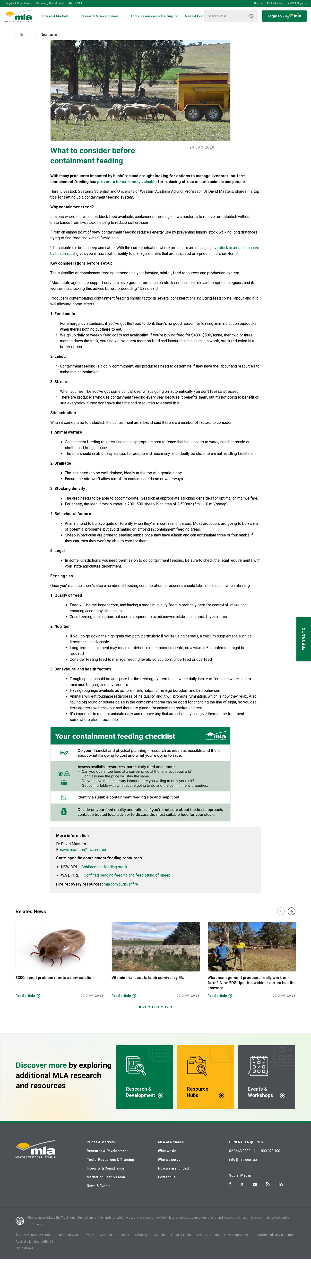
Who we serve (169, 1163)
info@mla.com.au (243, 1163)
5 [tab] (157, 1011)
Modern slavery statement (276, 1238)
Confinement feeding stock (104, 871)
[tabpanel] (60, 964)
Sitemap (216, 1238)
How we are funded (173, 1172)
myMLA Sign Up (297, 3)
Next (291, 915)
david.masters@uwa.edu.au (83, 853)
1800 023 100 (269, 1155)
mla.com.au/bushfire (121, 888)
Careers (159, 1238)
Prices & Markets (101, 1146)
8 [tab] (171, 1011)
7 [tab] (166, 1011)
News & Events (99, 1190)
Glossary (141, 1238)
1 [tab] (140, 1011)
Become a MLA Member (269, 3)
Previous (281, 915)
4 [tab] (153, 1011)
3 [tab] (149, 1011)
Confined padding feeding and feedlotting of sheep (127, 879)
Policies (123, 1238)
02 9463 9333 (240, 1155)
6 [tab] (162, 1011)
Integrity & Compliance (18, 3)
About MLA (75, 3)
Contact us (167, 1181)
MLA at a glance (171, 1146)
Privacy (89, 1238)
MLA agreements (240, 1238)
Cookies (106, 1238)
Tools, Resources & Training (110, 1163)
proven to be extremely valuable (127, 185)
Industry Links (181, 1238)
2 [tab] (144, 1011)
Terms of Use (68, 1238)
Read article (25, 1000)
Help (200, 1238)
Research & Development (107, 1155)
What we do (167, 1155)
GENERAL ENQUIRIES (246, 1146)
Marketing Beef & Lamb (50, 3)
